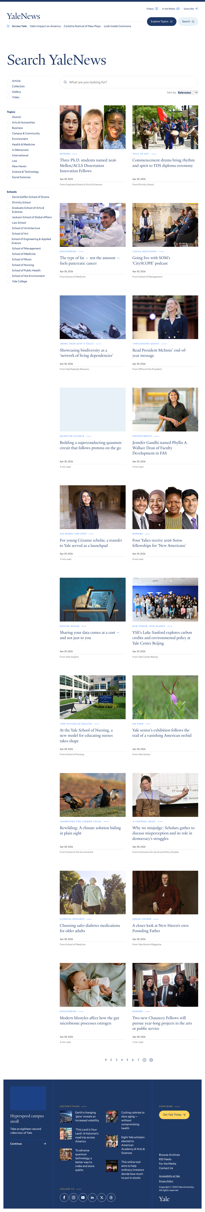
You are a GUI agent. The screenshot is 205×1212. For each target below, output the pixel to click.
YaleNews (23, 17)
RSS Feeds (165, 1159)
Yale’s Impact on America (45, 26)
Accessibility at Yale (169, 1176)
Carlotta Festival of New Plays (82, 26)
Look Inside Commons (117, 26)
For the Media (167, 1163)
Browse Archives (169, 1155)
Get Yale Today (174, 1114)
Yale (164, 1199)
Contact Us (166, 1168)
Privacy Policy (166, 1181)
